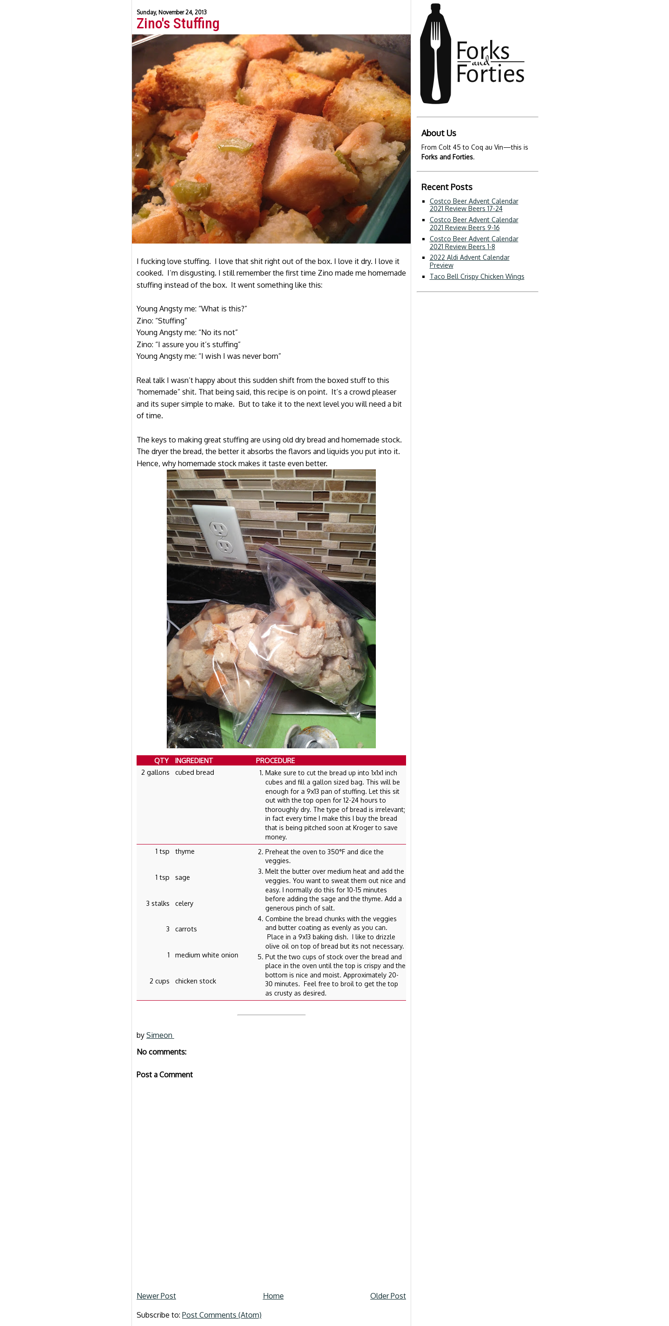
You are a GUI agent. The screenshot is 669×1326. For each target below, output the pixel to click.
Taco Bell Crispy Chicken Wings (477, 276)
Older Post (388, 1295)
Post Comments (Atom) (222, 1314)
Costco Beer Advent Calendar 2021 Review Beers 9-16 (474, 223)
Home (273, 1295)
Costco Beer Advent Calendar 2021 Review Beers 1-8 (474, 243)
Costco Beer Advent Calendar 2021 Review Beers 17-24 (474, 205)
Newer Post (156, 1295)
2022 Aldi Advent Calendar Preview (470, 261)
